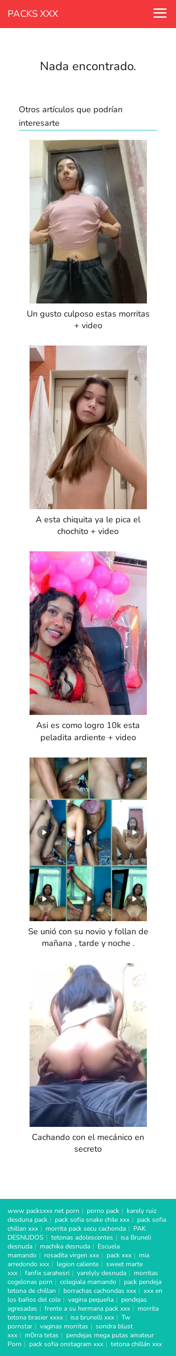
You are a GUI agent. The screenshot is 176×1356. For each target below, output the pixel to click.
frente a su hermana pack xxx (87, 1308)
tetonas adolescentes (82, 1237)
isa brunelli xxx (92, 1317)
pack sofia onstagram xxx (66, 1344)
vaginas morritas (64, 1326)
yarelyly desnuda (101, 1273)
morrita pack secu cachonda (86, 1228)
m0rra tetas (42, 1335)
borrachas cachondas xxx (99, 1290)
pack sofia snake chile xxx (92, 1219)
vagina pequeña (91, 1299)
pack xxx (119, 1255)
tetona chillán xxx (136, 1344)
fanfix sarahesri (47, 1273)
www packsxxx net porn (43, 1210)
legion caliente (78, 1264)
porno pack (103, 1210)
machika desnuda (65, 1246)
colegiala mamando (88, 1281)
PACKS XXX (33, 13)
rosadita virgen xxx (71, 1255)
